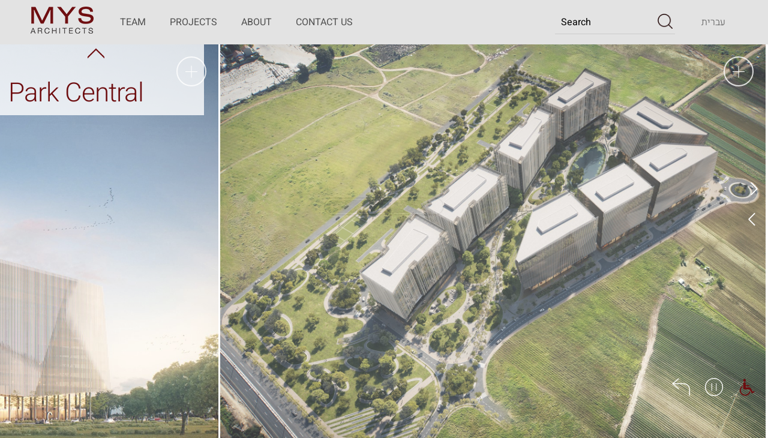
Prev (753, 189)
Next (753, 219)
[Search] (605, 22)
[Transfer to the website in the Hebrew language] (713, 22)
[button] (665, 21)
